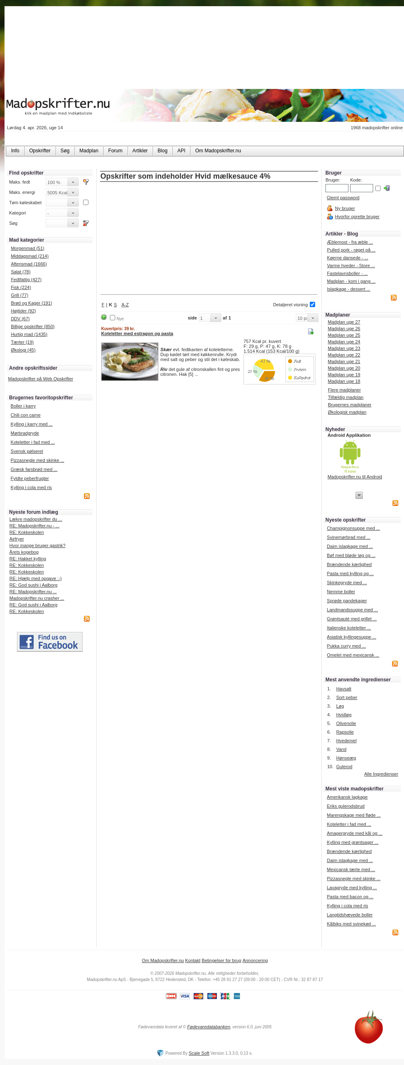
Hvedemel (346, 740)
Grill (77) (19, 295)
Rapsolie (345, 731)
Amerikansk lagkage (347, 797)
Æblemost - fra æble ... (350, 242)
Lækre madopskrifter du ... (35, 519)
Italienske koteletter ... (349, 627)
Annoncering (255, 960)
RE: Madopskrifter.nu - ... (34, 525)
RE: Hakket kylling (27, 558)
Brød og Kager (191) (31, 303)
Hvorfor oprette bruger (357, 216)
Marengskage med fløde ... (354, 815)
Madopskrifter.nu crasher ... (36, 598)
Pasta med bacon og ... (350, 896)
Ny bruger (345, 208)
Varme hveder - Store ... (351, 265)
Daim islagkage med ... (350, 546)
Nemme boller (341, 591)
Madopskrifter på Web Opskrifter (40, 378)
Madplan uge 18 (344, 381)
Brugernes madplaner (349, 404)
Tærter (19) (22, 342)
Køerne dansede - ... (347, 257)
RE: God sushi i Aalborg (33, 585)
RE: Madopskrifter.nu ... (33, 591)
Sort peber (346, 697)
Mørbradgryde (25, 433)
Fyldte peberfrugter (30, 478)
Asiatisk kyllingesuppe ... (351, 636)
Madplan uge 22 (344, 354)
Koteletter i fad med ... (33, 442)
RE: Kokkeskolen (26, 532)
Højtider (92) (23, 310)
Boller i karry (23, 405)
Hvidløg (343, 714)
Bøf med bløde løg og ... (351, 555)
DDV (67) (20, 318)
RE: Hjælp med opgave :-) (35, 578)
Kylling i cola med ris (31, 487)
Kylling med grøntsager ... (352, 842)
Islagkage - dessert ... (348, 289)
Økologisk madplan (347, 412)
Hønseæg (346, 757)
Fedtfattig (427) (26, 279)
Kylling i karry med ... (32, 424)
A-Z (125, 304)
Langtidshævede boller (349, 914)
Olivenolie (346, 723)
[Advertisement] (209, 238)
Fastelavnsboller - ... (347, 273)
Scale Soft (199, 1053)
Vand (341, 749)
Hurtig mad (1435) (29, 334)
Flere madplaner (344, 389)
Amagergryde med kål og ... (354, 833)
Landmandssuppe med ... (352, 609)
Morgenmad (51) (27, 248)
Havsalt (343, 688)
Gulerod (344, 766)
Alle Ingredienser (381, 773)
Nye (120, 319)
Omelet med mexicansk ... (353, 655)
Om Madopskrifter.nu (163, 960)
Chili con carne (26, 414)
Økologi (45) (23, 349)
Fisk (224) (21, 287)
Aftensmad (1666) (28, 263)
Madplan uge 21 (344, 361)
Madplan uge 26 (344, 328)
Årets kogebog (24, 552)
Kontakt (192, 960)
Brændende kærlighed (349, 564)
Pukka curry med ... (346, 645)
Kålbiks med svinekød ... (351, 923)
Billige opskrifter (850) (32, 326)
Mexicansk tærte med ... (351, 869)
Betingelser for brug (221, 960)
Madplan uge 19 (344, 374)
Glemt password (343, 197)
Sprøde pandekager (347, 600)
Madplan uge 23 (344, 348)
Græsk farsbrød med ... (34, 469)
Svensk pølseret (27, 451)
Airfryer (16, 538)
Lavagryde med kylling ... (352, 887)
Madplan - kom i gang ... (351, 281)
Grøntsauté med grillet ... (352, 618)
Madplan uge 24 (344, 341)
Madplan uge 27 (344, 321)
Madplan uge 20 (344, 368)
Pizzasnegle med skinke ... (37, 460)
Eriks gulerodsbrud (346, 806)
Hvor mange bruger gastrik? (37, 545)
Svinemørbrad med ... (349, 537)
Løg (340, 706)
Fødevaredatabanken (208, 1026)
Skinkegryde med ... (347, 582)
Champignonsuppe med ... (353, 528)
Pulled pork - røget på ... (351, 249)
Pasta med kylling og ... (350, 573)
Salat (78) (20, 271)
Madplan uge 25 (344, 335)
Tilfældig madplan (345, 397)
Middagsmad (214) (30, 256)
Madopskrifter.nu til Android (354, 476)
